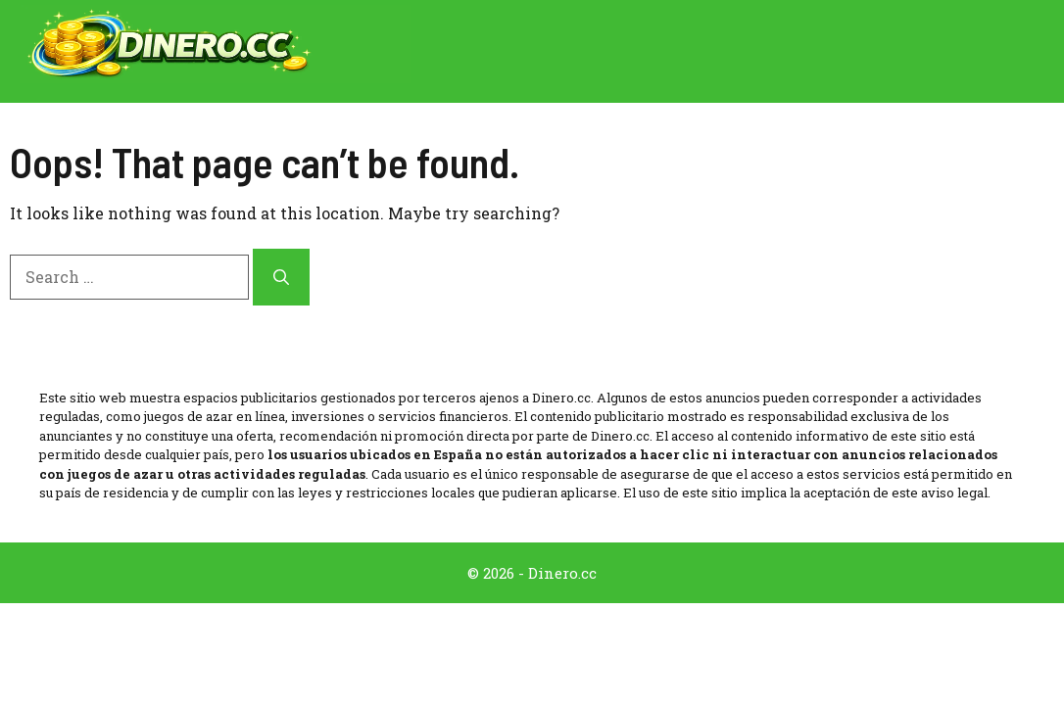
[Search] (281, 277)
